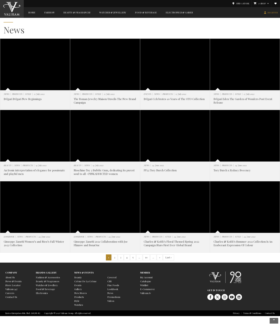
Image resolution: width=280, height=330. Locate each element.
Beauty (78, 277)
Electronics (42, 293)
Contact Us (11, 296)
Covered (111, 277)
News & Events (13, 281)
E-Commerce (147, 289)
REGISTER (273, 12)
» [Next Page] (159, 257)
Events (77, 285)
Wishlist (144, 285)
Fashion (49, 12)
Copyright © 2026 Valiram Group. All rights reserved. (67, 313)
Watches (78, 304)
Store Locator (13, 285)
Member (145, 272)
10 (146, 257)
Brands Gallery (46, 272)
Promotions (113, 296)
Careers (9, 293)
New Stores (80, 293)
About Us (10, 277)
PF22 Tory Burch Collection (160, 170)
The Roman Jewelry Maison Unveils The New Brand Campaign (105, 100)
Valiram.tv (145, 293)
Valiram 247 (11, 289)
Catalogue (145, 281)
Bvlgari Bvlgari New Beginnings (23, 99)
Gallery (78, 289)
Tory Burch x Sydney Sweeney (232, 170)
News (110, 293)
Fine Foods (113, 285)
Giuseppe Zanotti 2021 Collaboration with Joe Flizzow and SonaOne (101, 243)
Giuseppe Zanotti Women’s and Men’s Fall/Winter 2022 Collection (34, 243)
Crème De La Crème (85, 281)
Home (31, 12)
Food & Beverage (146, 12)
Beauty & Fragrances (76, 12)
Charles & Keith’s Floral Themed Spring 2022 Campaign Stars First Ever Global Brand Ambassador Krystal (171, 245)
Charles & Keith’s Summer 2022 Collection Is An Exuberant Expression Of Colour (243, 243)
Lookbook (112, 289)
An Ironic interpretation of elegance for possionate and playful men (34, 172)
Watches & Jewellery (112, 12)
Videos (110, 300)
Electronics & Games (179, 12)
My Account (146, 277)
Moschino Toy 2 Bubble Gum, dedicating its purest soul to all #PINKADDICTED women (104, 172)
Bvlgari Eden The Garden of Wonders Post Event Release (243, 100)
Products (79, 296)
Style (76, 300)
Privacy (236, 313)
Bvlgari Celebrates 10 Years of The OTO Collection (174, 99)
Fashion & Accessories (48, 277)
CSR (109, 281)
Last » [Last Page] (168, 257)
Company (11, 272)
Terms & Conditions (252, 313)
